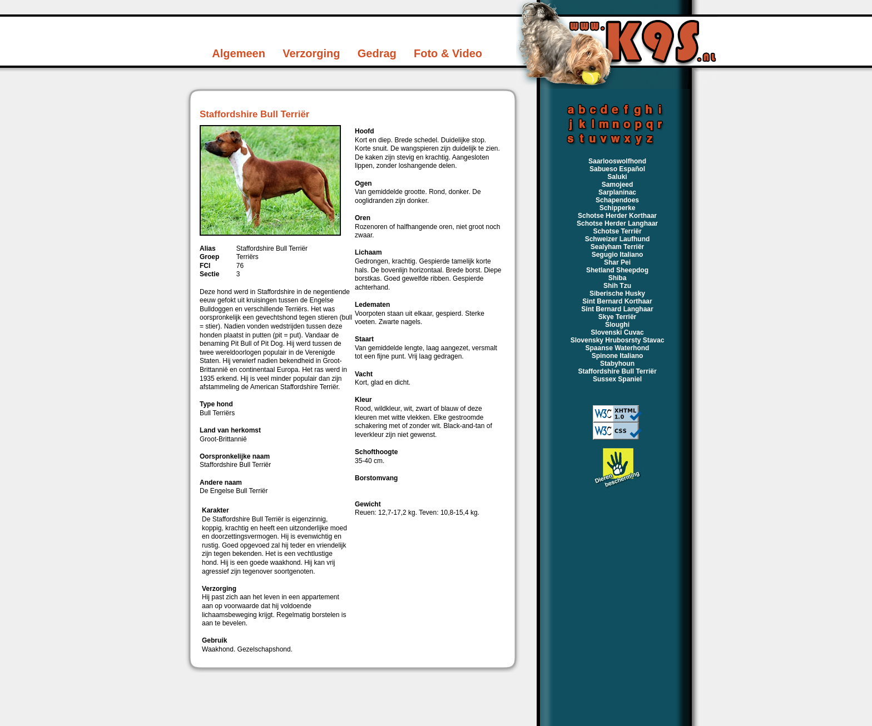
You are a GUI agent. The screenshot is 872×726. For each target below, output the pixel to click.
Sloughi (617, 325)
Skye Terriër (617, 317)
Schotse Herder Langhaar (617, 223)
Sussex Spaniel (617, 379)
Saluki (617, 177)
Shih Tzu (617, 286)
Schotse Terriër (617, 231)
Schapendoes (617, 200)
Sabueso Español (617, 169)
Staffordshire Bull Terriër (617, 371)
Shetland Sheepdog (617, 270)
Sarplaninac (617, 192)
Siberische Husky (617, 293)
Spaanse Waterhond (618, 348)
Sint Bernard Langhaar (617, 309)
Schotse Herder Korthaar (617, 216)
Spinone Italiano (617, 356)
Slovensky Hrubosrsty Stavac (618, 340)
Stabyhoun (617, 363)
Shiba (617, 278)
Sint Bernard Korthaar (617, 301)
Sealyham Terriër (618, 247)
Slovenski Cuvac (617, 332)
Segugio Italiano (617, 254)
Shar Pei (617, 262)
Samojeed (617, 184)
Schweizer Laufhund (617, 239)
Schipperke (618, 208)
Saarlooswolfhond (617, 161)
